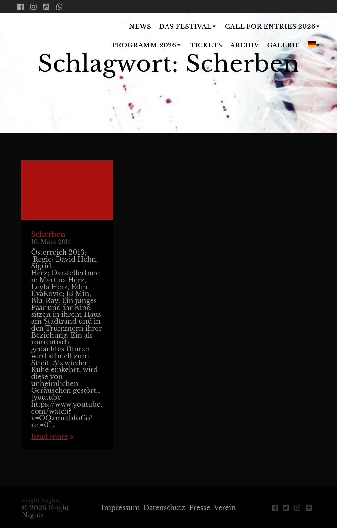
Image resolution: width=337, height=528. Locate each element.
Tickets (206, 45)
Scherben (48, 234)
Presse (199, 508)
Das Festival (185, 26)
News (140, 26)
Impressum (120, 508)
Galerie (283, 45)
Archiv (244, 45)
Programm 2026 (144, 45)
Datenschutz (164, 508)
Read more (49, 436)
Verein (225, 508)
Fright (51, 36)
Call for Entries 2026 (270, 26)
